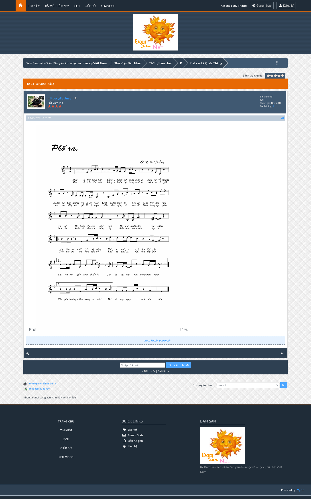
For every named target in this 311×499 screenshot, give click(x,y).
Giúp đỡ (90, 6)
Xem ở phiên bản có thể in (42, 382)
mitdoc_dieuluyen (60, 97)
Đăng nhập (262, 5)
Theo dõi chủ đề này (39, 387)
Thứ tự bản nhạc (160, 63)
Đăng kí (285, 5)
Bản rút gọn (132, 440)
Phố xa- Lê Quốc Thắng (206, 63)
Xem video (108, 6)
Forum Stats (132, 434)
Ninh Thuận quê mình (157, 339)
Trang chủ (66, 420)
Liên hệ (129, 445)
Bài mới (129, 429)
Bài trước (150, 370)
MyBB (300, 489)
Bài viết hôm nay (57, 6)
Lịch (77, 6)
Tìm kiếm (34, 6)
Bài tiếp (162, 370)
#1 (282, 117)
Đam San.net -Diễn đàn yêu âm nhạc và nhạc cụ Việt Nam (66, 63)
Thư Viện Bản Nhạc (127, 63)
